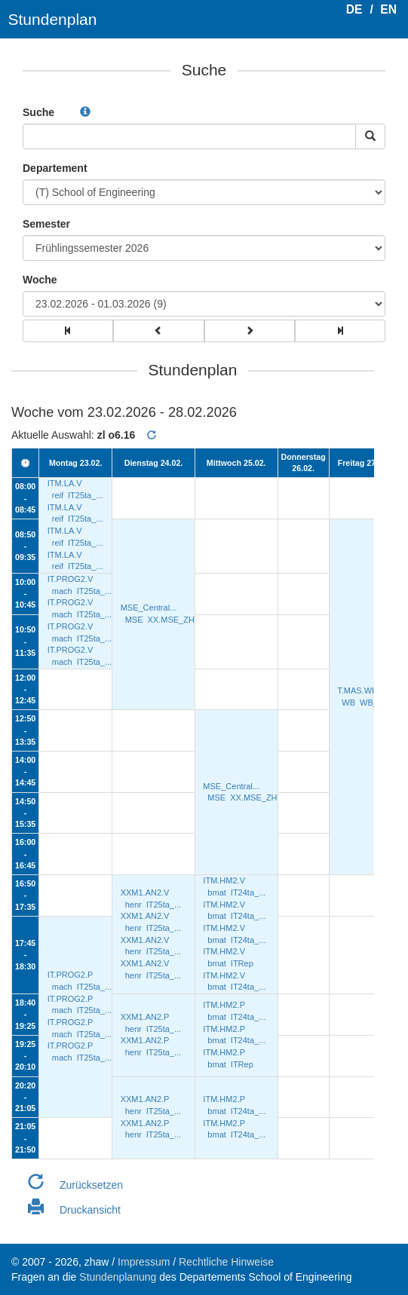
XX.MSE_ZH (171, 619)
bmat (216, 892)
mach (62, 590)
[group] (68, 331)
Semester (46, 224)
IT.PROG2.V (71, 578)
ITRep (242, 963)
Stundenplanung (117, 1277)
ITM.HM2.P (224, 1004)
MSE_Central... (149, 607)
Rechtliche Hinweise (226, 1262)
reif (57, 495)
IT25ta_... (85, 495)
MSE (134, 619)
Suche (38, 112)
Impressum (144, 1262)
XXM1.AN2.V (145, 892)
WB (348, 702)
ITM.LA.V (65, 483)
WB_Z (371, 702)
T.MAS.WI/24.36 (367, 690)
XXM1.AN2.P (145, 1016)
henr (133, 904)
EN (388, 9)
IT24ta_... (248, 892)
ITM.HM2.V (224, 880)
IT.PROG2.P (71, 974)
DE (354, 9)
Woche (40, 280)
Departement (55, 168)
